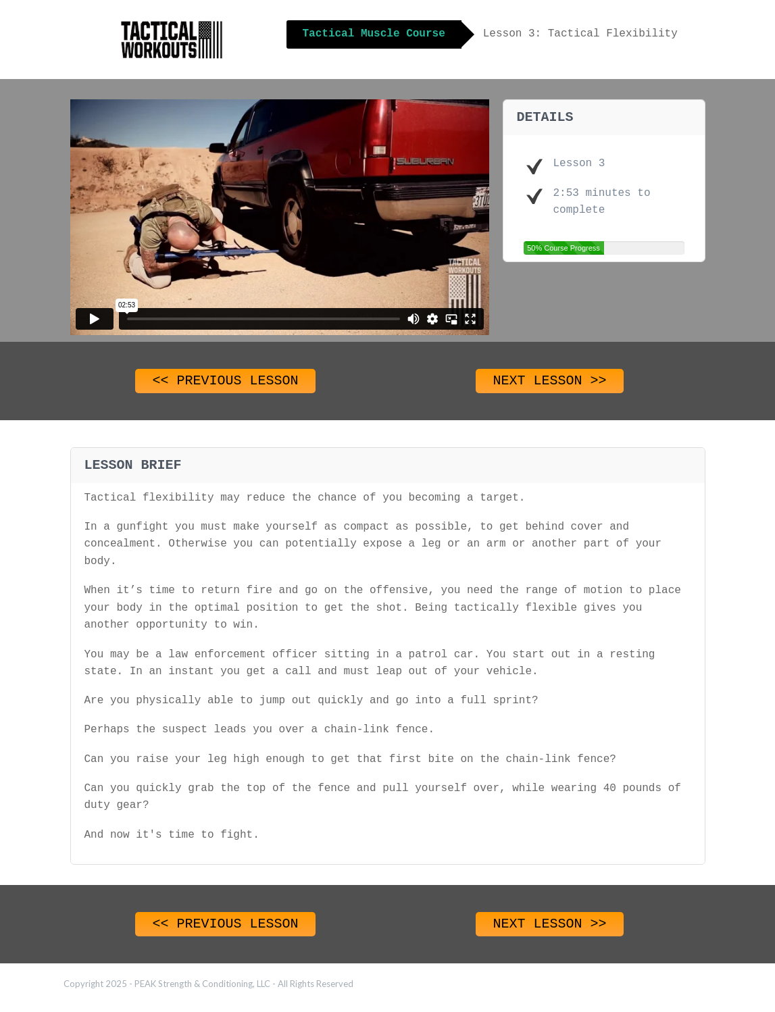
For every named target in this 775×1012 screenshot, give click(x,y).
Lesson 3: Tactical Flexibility (580, 34)
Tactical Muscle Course (374, 34)
